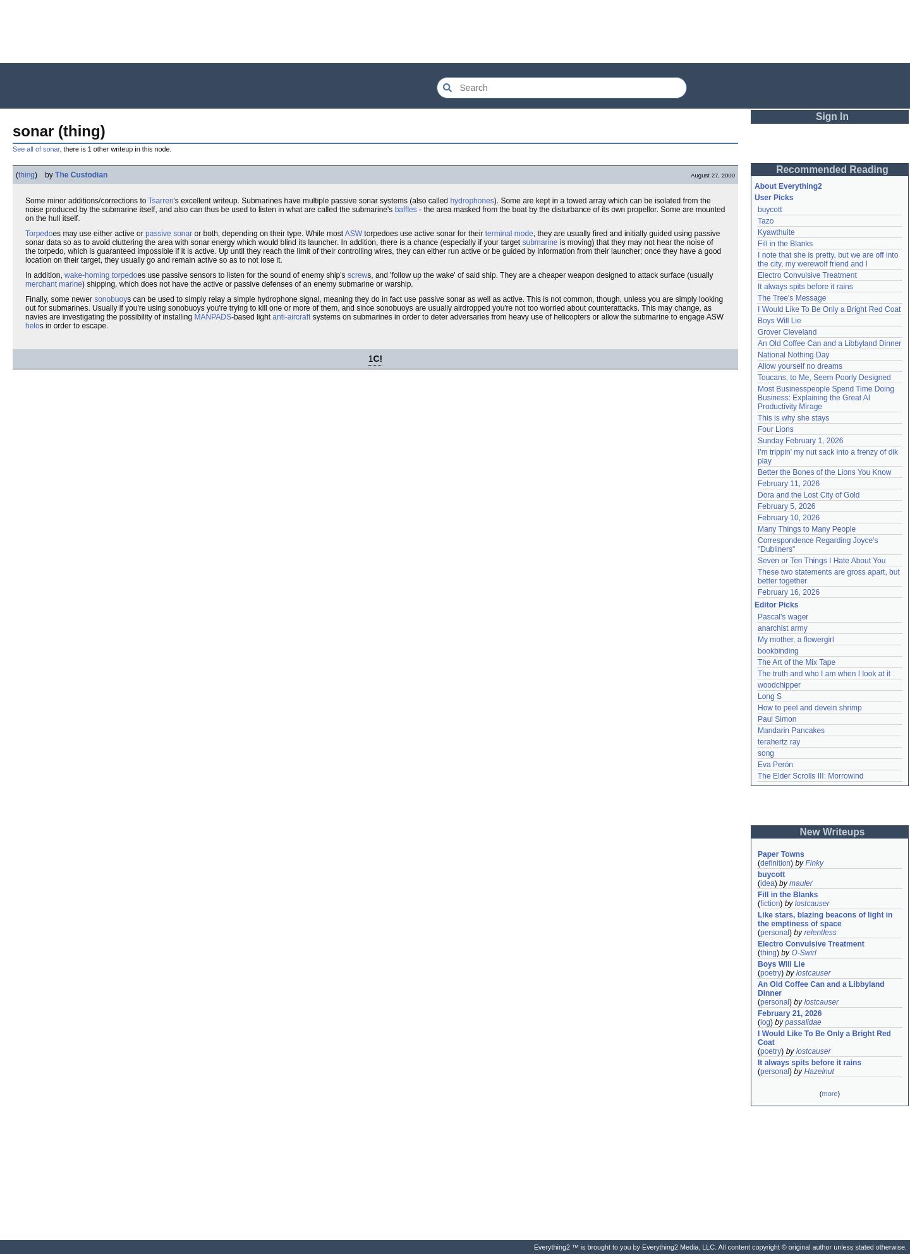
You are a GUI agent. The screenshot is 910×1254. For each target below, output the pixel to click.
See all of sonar (36, 149)
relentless (820, 932)
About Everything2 (788, 186)
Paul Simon (777, 719)
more (829, 1093)
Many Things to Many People (807, 529)
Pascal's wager (783, 616)
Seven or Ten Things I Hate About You (821, 560)
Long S (770, 696)
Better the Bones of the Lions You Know (825, 472)
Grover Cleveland (787, 332)
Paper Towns (781, 854)
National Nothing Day (793, 354)
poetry (770, 973)
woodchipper (779, 685)
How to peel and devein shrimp (810, 707)
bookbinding (778, 651)
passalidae (803, 1022)
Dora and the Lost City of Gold (808, 495)
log (765, 1022)
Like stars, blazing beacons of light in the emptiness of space (825, 919)
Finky (814, 863)
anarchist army (783, 628)
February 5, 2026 (786, 506)
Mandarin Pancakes (791, 730)
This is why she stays (793, 418)
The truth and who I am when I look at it (824, 673)
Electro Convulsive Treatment (807, 275)
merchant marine (53, 284)
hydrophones (472, 200)
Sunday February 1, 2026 (800, 440)
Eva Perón (775, 764)
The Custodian (81, 174)
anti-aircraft (291, 317)
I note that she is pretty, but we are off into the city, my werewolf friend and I (828, 259)
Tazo (766, 221)
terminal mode (509, 233)
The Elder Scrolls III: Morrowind (810, 776)
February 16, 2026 (789, 592)
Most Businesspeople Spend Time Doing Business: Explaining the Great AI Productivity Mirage (826, 398)
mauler (801, 883)
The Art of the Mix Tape (796, 662)
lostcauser (812, 903)
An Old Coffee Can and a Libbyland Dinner (829, 343)
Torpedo (38, 233)
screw (357, 275)
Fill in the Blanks (785, 243)
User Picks (774, 197)
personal (774, 932)
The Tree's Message (792, 298)
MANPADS (212, 317)
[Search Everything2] (562, 88)
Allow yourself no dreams (800, 366)
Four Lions (776, 429)
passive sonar (168, 233)
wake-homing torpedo (100, 275)
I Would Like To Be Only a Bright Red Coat (829, 309)
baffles (406, 209)
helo (32, 325)
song (766, 753)
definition (775, 863)
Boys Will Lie (779, 320)
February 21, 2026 (790, 1013)
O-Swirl (803, 952)
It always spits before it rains (805, 286)
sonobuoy (110, 299)
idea (767, 883)
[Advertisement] (455, 31)
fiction (770, 903)
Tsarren (161, 200)
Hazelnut (819, 1071)
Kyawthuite (776, 232)
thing (26, 174)
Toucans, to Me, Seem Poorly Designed (824, 377)
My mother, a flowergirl (796, 639)
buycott (770, 209)
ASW (353, 233)
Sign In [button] (832, 116)
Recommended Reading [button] (832, 169)
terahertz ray (779, 741)
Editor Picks (776, 604)
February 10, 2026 (789, 517)
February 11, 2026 (789, 483)
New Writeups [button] (832, 832)
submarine (539, 242)
